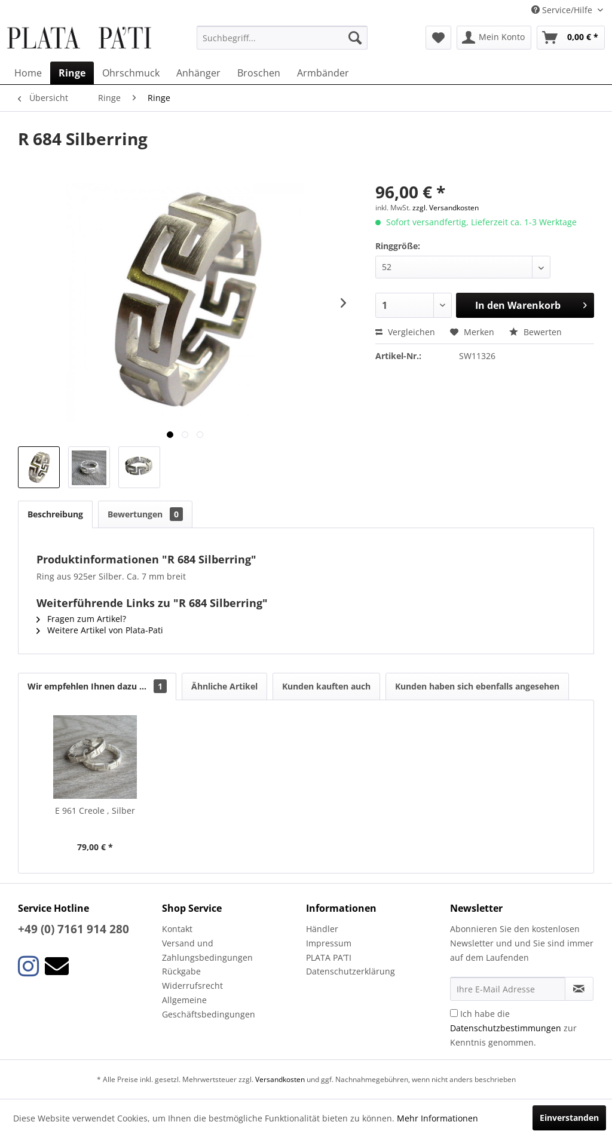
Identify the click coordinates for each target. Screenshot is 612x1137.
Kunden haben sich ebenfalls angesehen (477, 686)
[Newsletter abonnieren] (579, 989)
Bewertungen (145, 514)
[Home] (28, 73)
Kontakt (177, 928)
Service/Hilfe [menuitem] (563, 10)
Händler (322, 928)
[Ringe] (72, 73)
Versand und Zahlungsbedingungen (207, 950)
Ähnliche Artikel (224, 686)
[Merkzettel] (438, 38)
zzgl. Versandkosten (445, 208)
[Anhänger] (198, 73)
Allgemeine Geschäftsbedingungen (208, 1007)
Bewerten (535, 332)
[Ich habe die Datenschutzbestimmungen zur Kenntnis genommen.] (454, 1013)
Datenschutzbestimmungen (505, 1028)
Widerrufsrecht (192, 985)
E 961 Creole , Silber (95, 810)
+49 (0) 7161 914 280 (73, 929)
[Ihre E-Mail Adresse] (507, 989)
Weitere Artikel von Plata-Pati (99, 630)
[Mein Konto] (494, 38)
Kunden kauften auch (326, 686)
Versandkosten (280, 1079)
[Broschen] (259, 73)
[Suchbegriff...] (282, 38)
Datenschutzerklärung (350, 971)
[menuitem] (282, 38)
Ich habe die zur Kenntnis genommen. (513, 1028)
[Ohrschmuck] (131, 73)
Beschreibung (55, 514)
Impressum (328, 943)
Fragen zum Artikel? (81, 618)
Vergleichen (405, 332)
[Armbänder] (323, 73)
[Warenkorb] (571, 38)
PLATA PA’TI (328, 957)
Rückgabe (181, 971)
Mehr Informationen (437, 1118)
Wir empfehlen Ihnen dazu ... (97, 686)
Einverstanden (569, 1117)
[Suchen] (355, 38)
